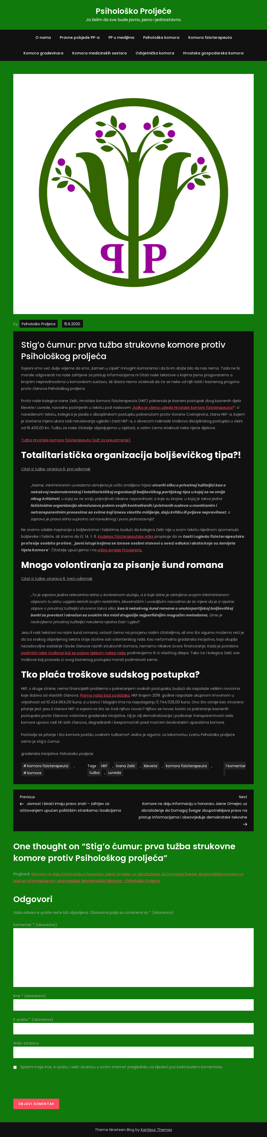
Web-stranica (26, 1043)
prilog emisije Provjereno (120, 550)
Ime (29, 995)
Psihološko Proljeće (133, 11)
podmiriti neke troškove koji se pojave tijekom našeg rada (73, 652)
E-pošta (33, 1019)
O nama (43, 37)
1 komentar (234, 769)
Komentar (35, 924)
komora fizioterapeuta (47, 766)
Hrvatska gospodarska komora (213, 53)
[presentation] (53, 1086)
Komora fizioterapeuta (210, 37)
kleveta (150, 766)
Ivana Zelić (125, 766)
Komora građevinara (43, 53)
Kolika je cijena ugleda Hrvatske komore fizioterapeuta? (183, 407)
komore (34, 773)
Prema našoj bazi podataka (105, 695)
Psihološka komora (161, 37)
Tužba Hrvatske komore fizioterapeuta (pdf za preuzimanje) (76, 440)
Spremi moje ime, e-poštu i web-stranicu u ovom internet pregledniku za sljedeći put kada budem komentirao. (121, 1067)
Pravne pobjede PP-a (80, 37)
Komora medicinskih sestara (99, 53)
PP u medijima (121, 37)
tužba (94, 772)
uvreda (114, 772)
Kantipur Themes (156, 1129)
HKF (104, 766)
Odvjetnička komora (155, 53)
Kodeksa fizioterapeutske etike (126, 536)
